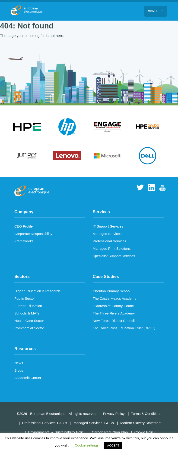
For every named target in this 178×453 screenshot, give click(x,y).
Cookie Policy (145, 432)
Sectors (22, 276)
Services (101, 212)
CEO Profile (23, 226)
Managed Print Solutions (111, 248)
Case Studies (106, 276)
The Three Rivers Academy (114, 313)
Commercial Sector (29, 328)
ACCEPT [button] (113, 445)
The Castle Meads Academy (114, 298)
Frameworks (24, 241)
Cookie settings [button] (87, 445)
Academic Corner (27, 378)
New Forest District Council (114, 321)
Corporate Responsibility (33, 234)
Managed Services (107, 234)
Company (23, 212)
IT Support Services (108, 226)
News (18, 363)
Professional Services (109, 241)
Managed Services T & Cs (93, 423)
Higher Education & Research (37, 291)
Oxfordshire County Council (114, 306)
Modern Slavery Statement (141, 423)
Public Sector (24, 298)
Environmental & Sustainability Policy (56, 432)
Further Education (28, 306)
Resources (25, 348)
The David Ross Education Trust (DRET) (124, 328)
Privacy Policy (113, 414)
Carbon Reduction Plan (110, 432)
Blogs (18, 370)
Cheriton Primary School (111, 291)
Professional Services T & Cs (44, 423)
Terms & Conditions (146, 414)
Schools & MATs (26, 313)
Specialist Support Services (114, 256)
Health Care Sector (29, 321)
